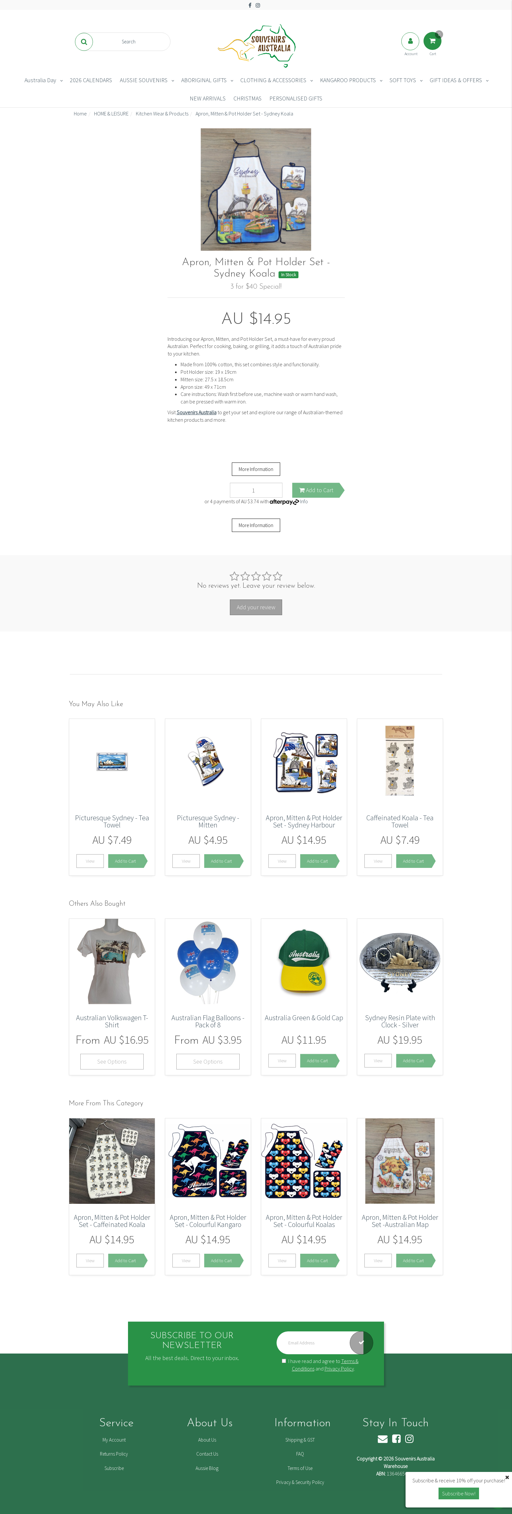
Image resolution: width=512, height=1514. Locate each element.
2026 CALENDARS (91, 80)
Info (304, 501)
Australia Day (40, 80)
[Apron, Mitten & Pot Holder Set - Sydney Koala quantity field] (256, 490)
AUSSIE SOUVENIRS (144, 80)
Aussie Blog (207, 1468)
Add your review (256, 607)
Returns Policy (114, 1454)
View (90, 861)
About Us (207, 1440)
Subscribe (114, 1468)
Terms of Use (300, 1468)
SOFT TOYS (403, 80)
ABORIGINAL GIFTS (204, 80)
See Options (112, 1061)
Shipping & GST (300, 1440)
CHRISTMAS (247, 98)
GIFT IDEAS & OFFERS (456, 80)
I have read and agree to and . (320, 1365)
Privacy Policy (339, 1368)
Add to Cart (316, 490)
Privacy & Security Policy (300, 1482)
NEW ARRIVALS (208, 98)
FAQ (300, 1454)
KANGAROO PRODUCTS (348, 80)
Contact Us (207, 1454)
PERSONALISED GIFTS (295, 98)
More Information (256, 469)
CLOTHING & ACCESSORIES (273, 80)
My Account (114, 1440)
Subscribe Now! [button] (458, 1493)
